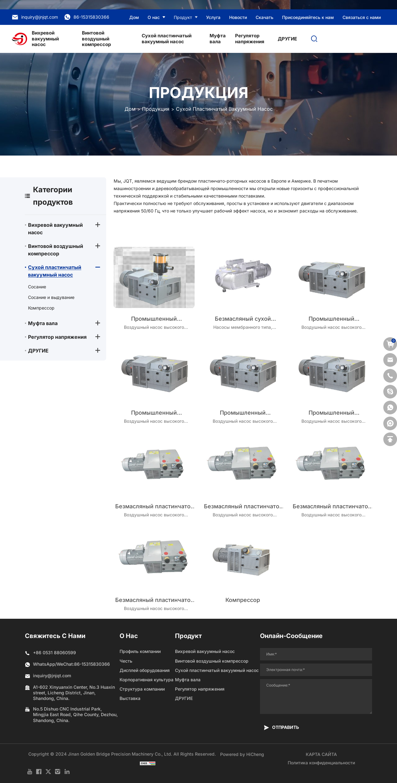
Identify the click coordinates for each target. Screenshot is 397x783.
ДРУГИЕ (287, 39)
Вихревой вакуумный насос (45, 39)
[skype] (390, 391)
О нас (154, 17)
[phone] (390, 376)
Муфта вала (218, 38)
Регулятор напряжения (249, 38)
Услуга (213, 17)
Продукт (183, 17)
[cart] (390, 344)
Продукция (155, 109)
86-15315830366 (86, 17)
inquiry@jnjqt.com (35, 17)
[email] (390, 360)
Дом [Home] (130, 109)
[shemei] (390, 423)
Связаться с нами (362, 17)
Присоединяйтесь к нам (308, 17)
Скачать (264, 17)
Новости (238, 17)
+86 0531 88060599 (54, 652)
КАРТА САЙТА (321, 754)
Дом (134, 17)
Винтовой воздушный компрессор (96, 39)
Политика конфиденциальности (321, 762)
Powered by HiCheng (242, 754)
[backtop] (390, 439)
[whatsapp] (390, 407)
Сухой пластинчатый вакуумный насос (166, 38)
